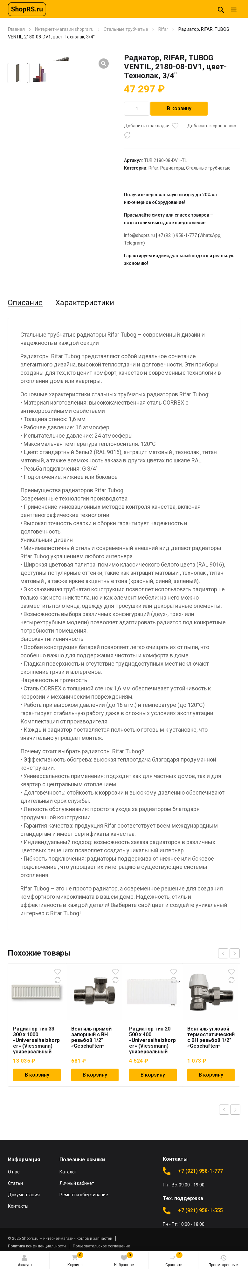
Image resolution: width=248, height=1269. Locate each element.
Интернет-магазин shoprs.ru (64, 29)
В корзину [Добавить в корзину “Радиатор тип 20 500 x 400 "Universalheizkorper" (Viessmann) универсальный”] (153, 1075)
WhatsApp (209, 235)
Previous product (224, 1109)
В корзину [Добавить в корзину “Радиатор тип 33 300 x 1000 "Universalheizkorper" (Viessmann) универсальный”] (37, 1075)
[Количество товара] (136, 109)
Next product (235, 1109)
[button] (104, 63)
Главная (16, 29)
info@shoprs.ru (139, 235)
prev (223, 953)
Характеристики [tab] (84, 302)
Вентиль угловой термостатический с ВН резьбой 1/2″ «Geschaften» (211, 1037)
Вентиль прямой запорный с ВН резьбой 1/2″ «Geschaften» (91, 1037)
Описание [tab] (25, 302)
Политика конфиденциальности (37, 1246)
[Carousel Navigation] (229, 953)
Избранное (124, 1259)
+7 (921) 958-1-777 (177, 235)
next (235, 953)
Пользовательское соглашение (101, 1246)
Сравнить (174, 1259)
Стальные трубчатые (126, 29)
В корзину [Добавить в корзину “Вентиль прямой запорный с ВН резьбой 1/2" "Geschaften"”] (95, 1075)
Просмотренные (223, 1261)
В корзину (179, 108)
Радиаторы (172, 168)
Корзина (75, 1260)
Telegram (133, 242)
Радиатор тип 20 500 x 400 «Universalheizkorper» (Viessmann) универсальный (152, 1040)
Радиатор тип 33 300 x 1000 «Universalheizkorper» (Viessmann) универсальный (36, 1040)
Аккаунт (25, 1261)
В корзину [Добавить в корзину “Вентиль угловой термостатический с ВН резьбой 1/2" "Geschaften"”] (211, 1075)
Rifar (163, 29)
